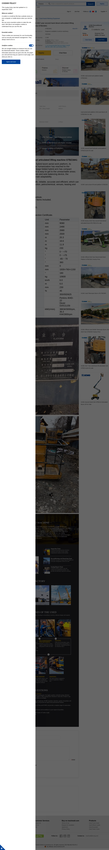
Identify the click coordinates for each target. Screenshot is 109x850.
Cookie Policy (9, 7)
